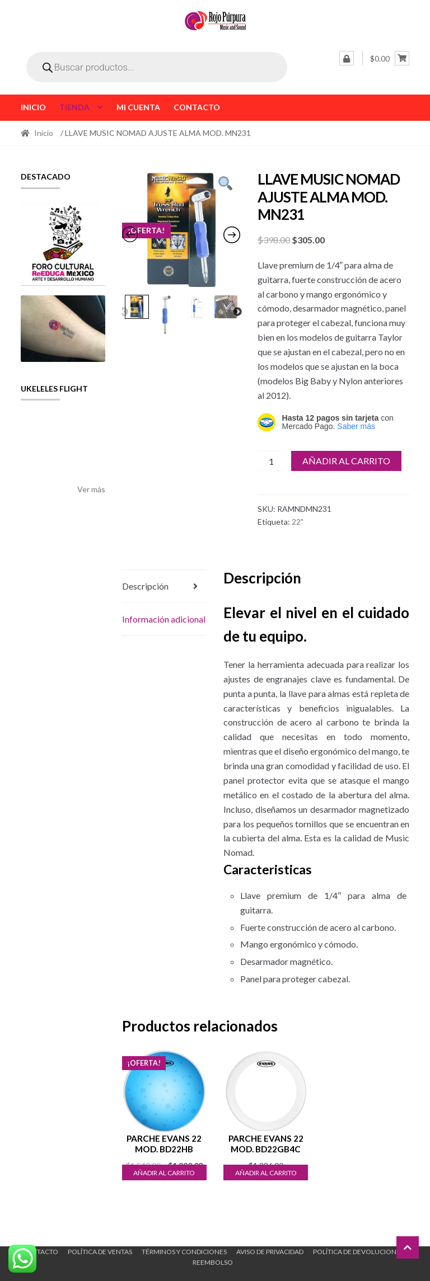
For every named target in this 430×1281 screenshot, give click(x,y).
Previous (123, 312)
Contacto (197, 107)
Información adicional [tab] (163, 619)
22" (297, 521)
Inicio (33, 107)
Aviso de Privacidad (269, 1251)
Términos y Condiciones (184, 1251)
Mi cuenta (138, 107)
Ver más (91, 489)
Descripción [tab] (145, 586)
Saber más (356, 426)
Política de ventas (100, 1251)
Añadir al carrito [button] (164, 1173)
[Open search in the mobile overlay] (157, 67)
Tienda (74, 107)
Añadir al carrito (346, 460)
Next (237, 312)
